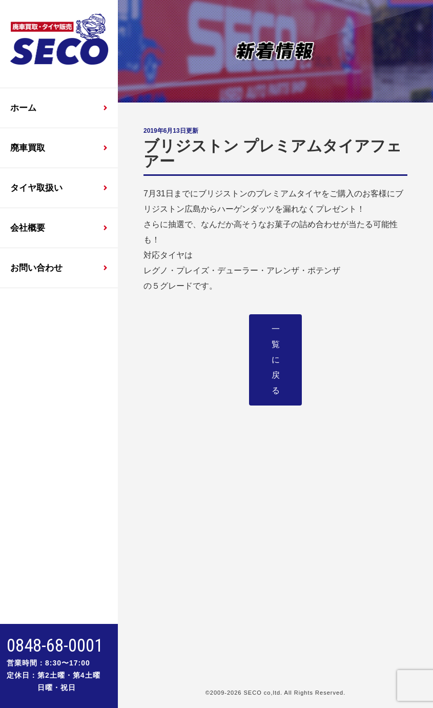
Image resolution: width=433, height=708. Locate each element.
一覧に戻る (276, 360)
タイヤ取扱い (36, 188)
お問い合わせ (36, 268)
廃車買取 (27, 148)
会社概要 (27, 228)
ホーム (23, 108)
